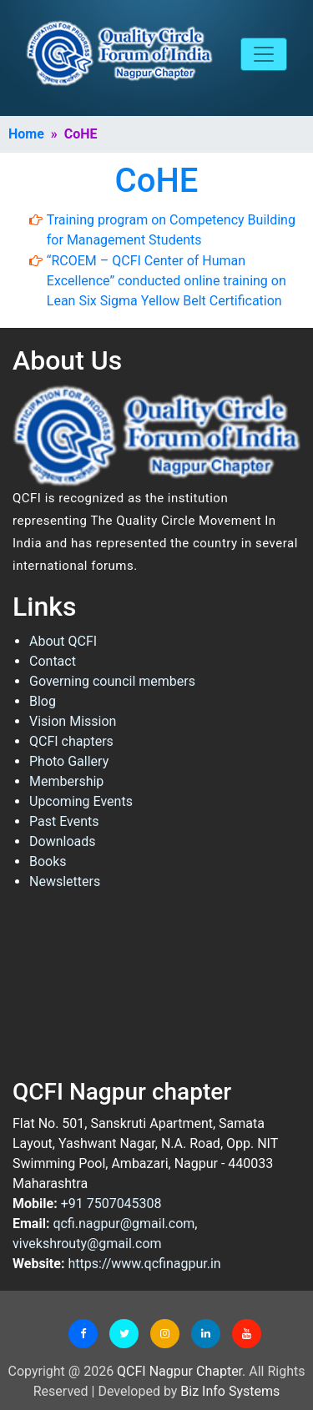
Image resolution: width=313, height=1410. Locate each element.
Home (26, 134)
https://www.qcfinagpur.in (144, 1264)
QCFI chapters (71, 741)
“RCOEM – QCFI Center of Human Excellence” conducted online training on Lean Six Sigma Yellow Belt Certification (166, 281)
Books (48, 861)
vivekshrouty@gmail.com (87, 1243)
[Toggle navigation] (263, 54)
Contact (52, 661)
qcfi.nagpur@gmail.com (123, 1223)
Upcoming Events (81, 801)
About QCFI (63, 641)
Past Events (64, 821)
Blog (42, 701)
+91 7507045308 (111, 1203)
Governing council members (112, 681)
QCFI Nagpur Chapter (179, 1371)
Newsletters (64, 881)
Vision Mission (72, 721)
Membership (66, 781)
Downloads (62, 841)
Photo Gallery (69, 761)
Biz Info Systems (230, 1391)
